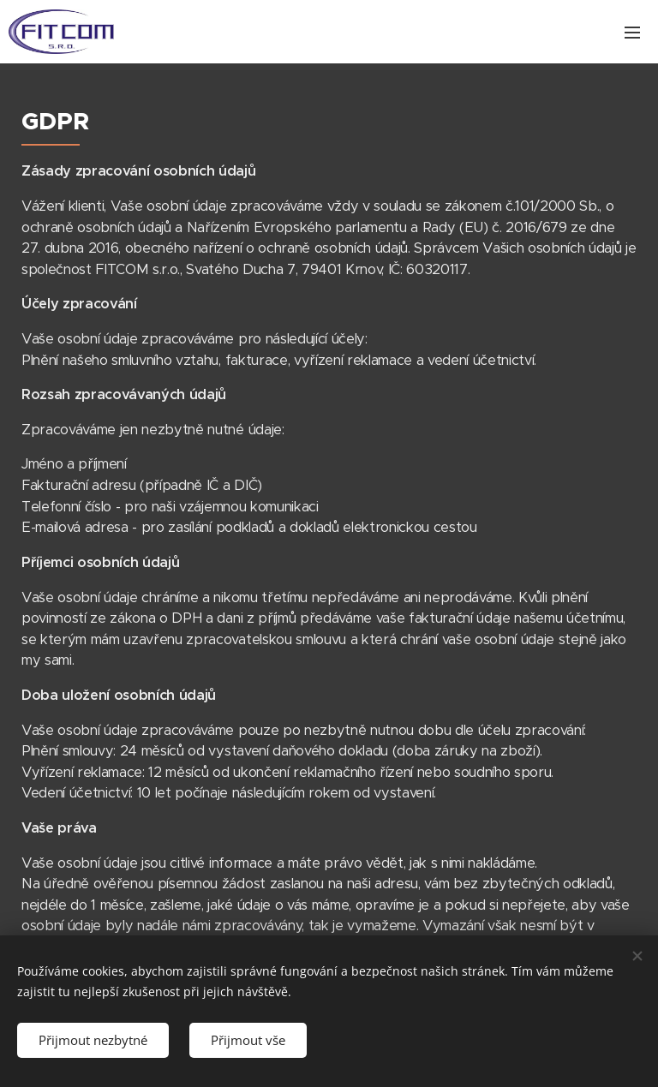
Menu (632, 32)
